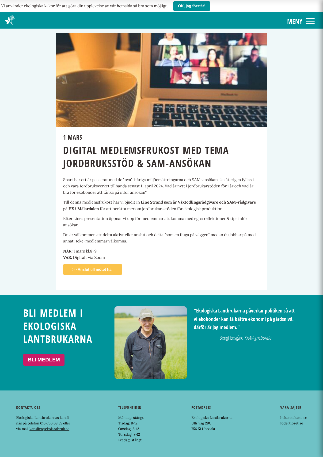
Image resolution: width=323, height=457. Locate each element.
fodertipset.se (291, 423)
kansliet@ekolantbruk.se (49, 429)
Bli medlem (44, 360)
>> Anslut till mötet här (92, 269)
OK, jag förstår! (191, 6)
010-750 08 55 (51, 423)
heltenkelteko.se (293, 417)
